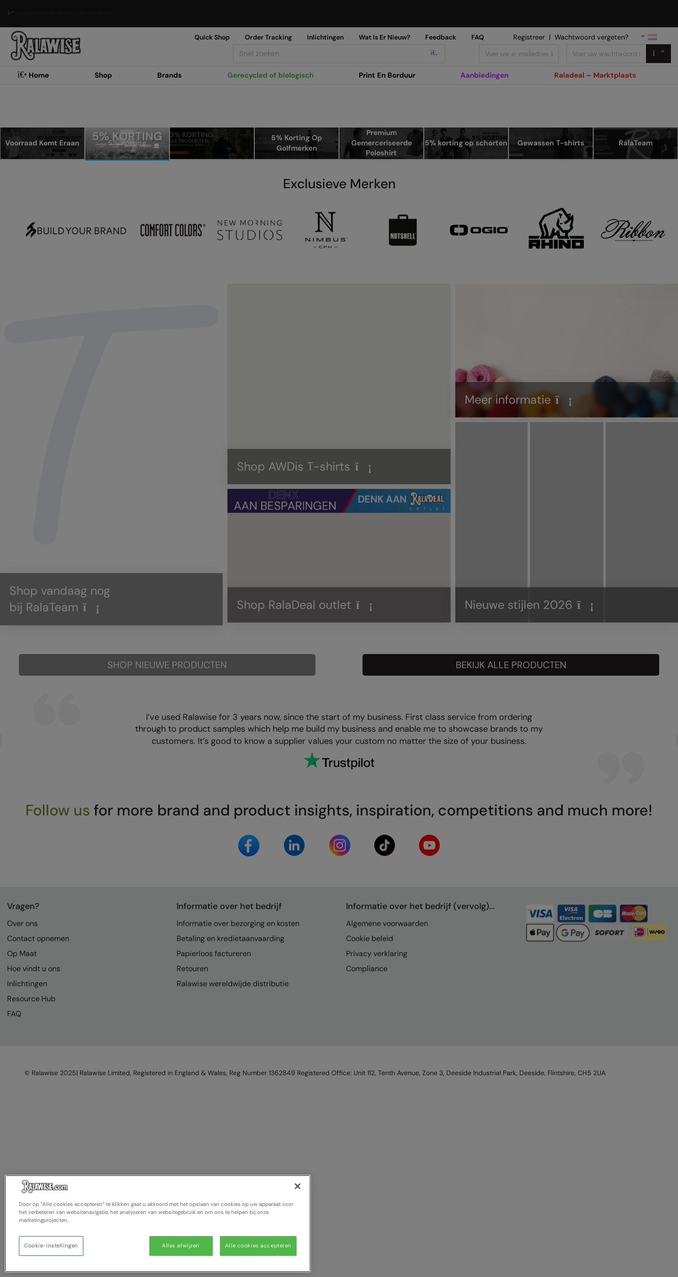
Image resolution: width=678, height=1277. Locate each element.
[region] (158, 1223)
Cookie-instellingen (51, 1245)
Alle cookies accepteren (258, 1245)
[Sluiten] (297, 1186)
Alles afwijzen (181, 1245)
